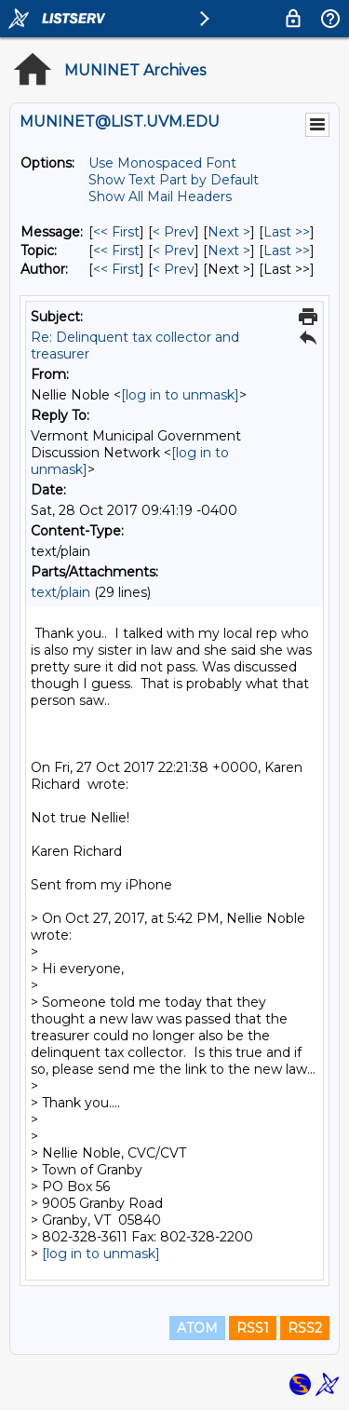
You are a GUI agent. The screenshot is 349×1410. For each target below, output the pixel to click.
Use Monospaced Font (162, 163)
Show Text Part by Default (173, 179)
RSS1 (252, 1328)
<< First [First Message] (116, 232)
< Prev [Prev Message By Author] (174, 269)
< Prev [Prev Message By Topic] (174, 250)
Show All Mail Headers (160, 196)
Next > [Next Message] (229, 232)
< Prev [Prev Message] (174, 232)
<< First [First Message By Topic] (116, 250)
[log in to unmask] (180, 394)
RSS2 (305, 1328)
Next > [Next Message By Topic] (229, 250)
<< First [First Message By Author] (116, 269)
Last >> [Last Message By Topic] (286, 250)
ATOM (197, 1328)
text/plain (60, 592)
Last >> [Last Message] (286, 232)
